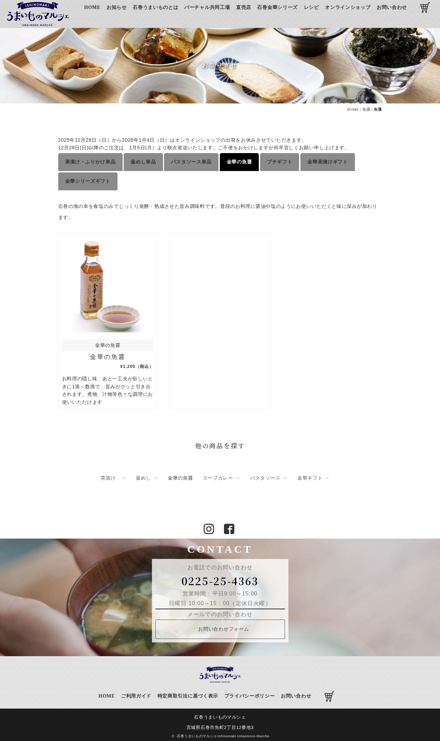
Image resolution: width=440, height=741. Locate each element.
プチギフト (280, 160)
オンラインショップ (347, 7)
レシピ (311, 7)
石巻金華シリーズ (277, 7)
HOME (92, 7)
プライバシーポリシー (249, 693)
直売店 (243, 7)
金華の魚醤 (239, 160)
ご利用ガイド (136, 693)
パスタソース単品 (191, 160)
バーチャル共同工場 (207, 7)
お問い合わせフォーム (220, 626)
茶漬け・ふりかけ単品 (90, 160)
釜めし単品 (143, 160)
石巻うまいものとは (155, 7)
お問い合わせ (392, 7)
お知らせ (116, 7)
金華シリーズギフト (88, 178)
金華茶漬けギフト (327, 160)
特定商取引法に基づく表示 (187, 693)
